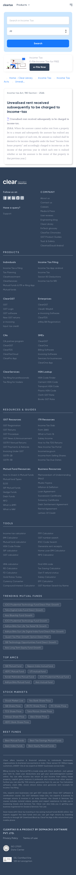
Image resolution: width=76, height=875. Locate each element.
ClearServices (10, 281)
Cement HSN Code (48, 382)
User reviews (46, 215)
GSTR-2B (7, 455)
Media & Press (47, 211)
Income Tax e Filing (12, 268)
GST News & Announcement (17, 438)
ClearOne (43, 345)
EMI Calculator (10, 537)
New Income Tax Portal (49, 447)
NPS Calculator (46, 555)
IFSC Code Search (47, 542)
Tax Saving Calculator (49, 568)
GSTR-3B (7, 460)
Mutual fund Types (12, 479)
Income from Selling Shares (52, 455)
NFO (5, 500)
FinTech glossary (48, 228)
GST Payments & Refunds (16, 447)
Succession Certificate (49, 496)
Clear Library (46, 224)
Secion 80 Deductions (49, 276)
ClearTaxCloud (10, 354)
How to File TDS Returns (50, 442)
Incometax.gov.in (46, 451)
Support (7, 213)
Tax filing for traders (13, 382)
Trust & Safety (47, 241)
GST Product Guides (51, 237)
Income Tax (44, 272)
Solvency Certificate (48, 500)
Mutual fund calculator (14, 542)
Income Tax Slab (46, 425)
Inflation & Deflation (48, 487)
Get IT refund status (48, 572)
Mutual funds (9, 289)
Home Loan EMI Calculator (51, 550)
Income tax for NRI (47, 281)
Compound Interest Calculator (19, 585)
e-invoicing (8, 322)
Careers (44, 207)
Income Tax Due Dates (49, 460)
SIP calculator (10, 550)
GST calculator (10, 555)
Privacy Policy (10, 838)
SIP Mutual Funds (11, 488)
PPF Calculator (45, 533)
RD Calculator (10, 568)
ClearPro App (10, 358)
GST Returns (9, 430)
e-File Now (39, 67)
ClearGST (43, 304)
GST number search (48, 537)
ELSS (5, 483)
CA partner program (13, 341)
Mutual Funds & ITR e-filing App (19, 285)
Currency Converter (13, 581)
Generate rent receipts (50, 546)
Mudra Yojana (45, 483)
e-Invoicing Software (48, 313)
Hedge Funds (10, 492)
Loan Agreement (46, 491)
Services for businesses (50, 358)
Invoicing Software (47, 354)
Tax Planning (9, 272)
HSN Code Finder (46, 377)
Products (24, 4)
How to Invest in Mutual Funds (18, 475)
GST (5, 304)
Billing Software (46, 350)
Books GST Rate (46, 399)
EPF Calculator (45, 581)
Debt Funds (9, 496)
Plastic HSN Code (47, 390)
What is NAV (9, 509)
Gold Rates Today (12, 577)
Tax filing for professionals (16, 377)
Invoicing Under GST (13, 451)
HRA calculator (10, 564)
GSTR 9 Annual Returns (14, 442)
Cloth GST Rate (46, 395)
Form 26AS (43, 430)
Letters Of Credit (47, 513)
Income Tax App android (50, 268)
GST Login (8, 309)
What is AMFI (9, 505)
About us (45, 198)
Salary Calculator (47, 577)
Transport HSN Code (48, 386)
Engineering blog (49, 219)
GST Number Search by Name (53, 585)
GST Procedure (11, 434)
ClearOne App (45, 362)
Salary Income (45, 438)
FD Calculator (10, 572)
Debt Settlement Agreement (53, 504)
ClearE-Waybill (45, 309)
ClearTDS (43, 317)
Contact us (46, 202)
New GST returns (11, 317)
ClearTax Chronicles (50, 232)
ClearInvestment (11, 276)
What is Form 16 (46, 434)
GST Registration (12, 425)
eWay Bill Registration (49, 322)
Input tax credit (11, 326)
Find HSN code (45, 564)
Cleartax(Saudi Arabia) (52, 245)
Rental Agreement (47, 508)
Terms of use (30, 838)
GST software (10, 313)
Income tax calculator (14, 533)
